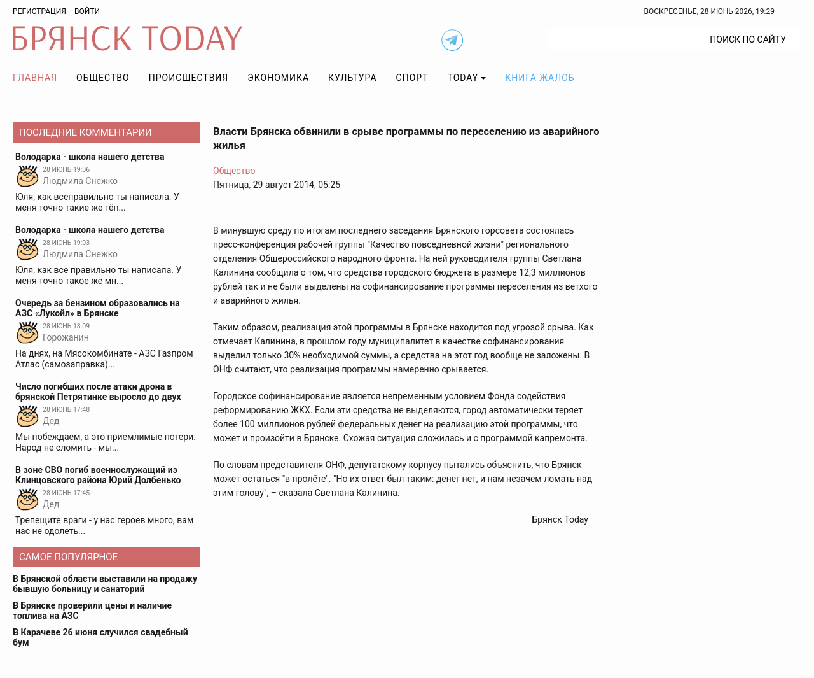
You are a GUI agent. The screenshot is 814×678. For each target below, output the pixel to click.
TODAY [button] (463, 78)
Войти (87, 11)
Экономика (278, 78)
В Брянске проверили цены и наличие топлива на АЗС (92, 610)
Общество (103, 78)
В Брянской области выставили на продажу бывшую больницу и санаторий (105, 584)
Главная (35, 78)
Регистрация (39, 11)
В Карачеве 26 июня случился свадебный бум (100, 637)
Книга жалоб (539, 78)
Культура (352, 78)
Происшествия (189, 78)
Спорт (412, 78)
